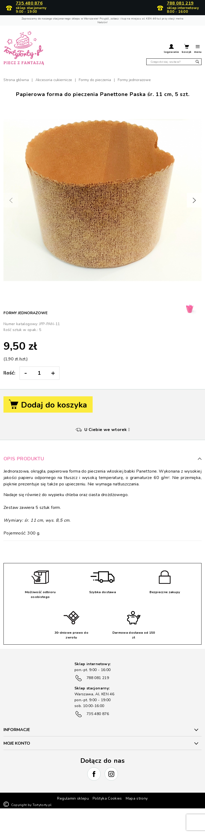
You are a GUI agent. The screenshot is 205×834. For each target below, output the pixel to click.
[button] (171, 49)
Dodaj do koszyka (48, 405)
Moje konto (16, 743)
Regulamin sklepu (73, 798)
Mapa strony (137, 798)
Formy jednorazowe (25, 313)
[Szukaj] (174, 61)
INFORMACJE (16, 730)
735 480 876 (29, 3)
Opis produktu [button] (102, 459)
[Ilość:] (39, 373)
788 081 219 (180, 3)
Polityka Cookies (107, 798)
